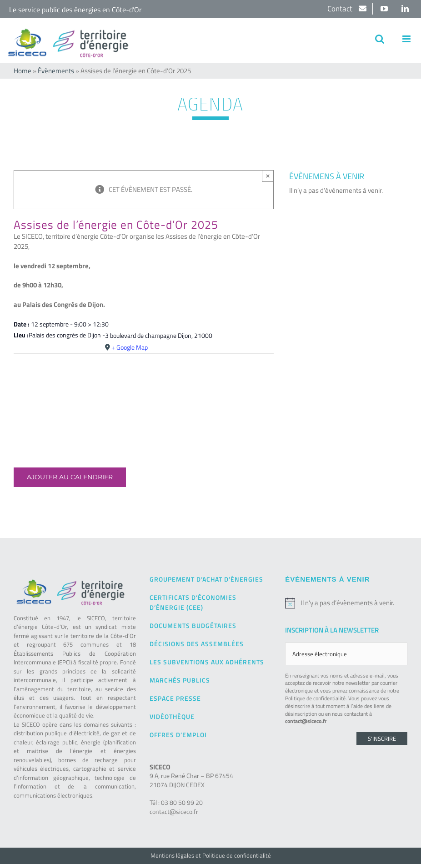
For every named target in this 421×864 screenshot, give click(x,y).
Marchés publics (180, 680)
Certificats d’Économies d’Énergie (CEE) (193, 602)
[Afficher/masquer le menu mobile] (407, 39)
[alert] (346, 603)
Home (22, 70)
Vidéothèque (172, 716)
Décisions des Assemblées (197, 643)
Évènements (56, 70)
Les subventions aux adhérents (207, 662)
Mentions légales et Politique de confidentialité (210, 855)
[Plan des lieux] (144, 381)
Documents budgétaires (193, 625)
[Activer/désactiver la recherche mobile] (379, 39)
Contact (340, 9)
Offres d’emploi (178, 734)
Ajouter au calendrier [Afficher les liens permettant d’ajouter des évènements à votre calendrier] (70, 477)
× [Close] (268, 176)
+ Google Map (129, 347)
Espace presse (175, 698)
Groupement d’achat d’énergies (206, 579)
